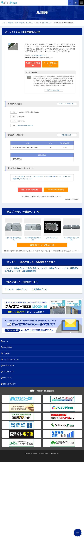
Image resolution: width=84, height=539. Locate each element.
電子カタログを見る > (53, 90)
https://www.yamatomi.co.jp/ (25, 125)
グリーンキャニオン (52, 238)
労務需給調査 (7, 347)
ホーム (3, 22)
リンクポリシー (8, 372)
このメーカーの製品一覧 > (67, 104)
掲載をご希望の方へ (10, 384)
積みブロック (29, 22)
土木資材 (10, 22)
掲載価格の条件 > (67, 135)
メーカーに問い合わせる (50, 64)
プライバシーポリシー (11, 359)
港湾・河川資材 (19, 22)
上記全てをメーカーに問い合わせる (42, 245)
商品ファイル (33, 64)
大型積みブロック (40, 289)
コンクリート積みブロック (43, 22)
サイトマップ (7, 378)
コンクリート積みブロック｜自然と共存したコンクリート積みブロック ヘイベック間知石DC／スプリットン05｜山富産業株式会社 (41, 269)
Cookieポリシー (8, 365)
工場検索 (6, 353)
